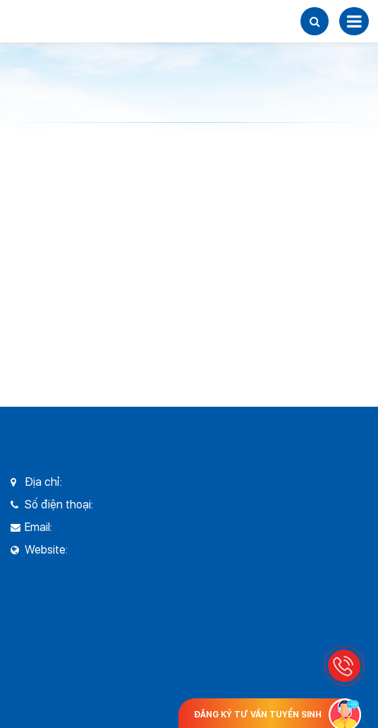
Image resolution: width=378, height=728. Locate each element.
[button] (314, 21)
